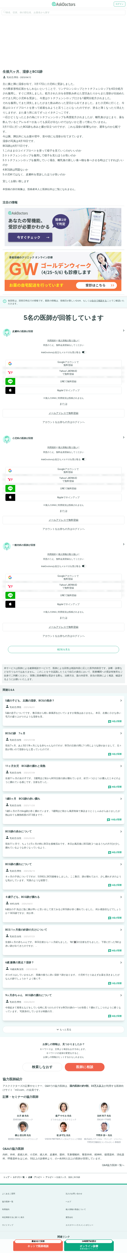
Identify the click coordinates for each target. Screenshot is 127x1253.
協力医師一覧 (7, 1202)
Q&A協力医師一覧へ (113, 1165)
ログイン (120, 4)
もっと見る (63, 1030)
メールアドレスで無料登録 (63, 413)
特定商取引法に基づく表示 (13, 1217)
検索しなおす (42, 1067)
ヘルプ (68, 1202)
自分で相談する (99, 300)
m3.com (19, 1089)
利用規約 (51, 340)
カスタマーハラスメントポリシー (79, 1225)
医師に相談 (84, 1067)
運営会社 (69, 1217)
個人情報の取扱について (76, 1209)
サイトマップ (7, 1225)
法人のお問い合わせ (74, 1194)
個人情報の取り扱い (68, 340)
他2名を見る (63, 649)
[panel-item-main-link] (63, 711)
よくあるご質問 (8, 1194)
